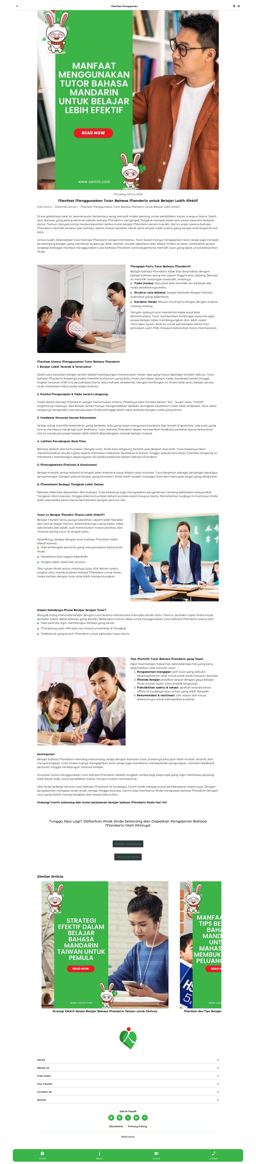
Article (41, 1099)
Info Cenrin (44, 206)
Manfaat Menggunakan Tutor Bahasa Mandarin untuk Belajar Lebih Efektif (130, 206)
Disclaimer (116, 1126)
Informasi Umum (66, 206)
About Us (43, 1067)
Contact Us (44, 1091)
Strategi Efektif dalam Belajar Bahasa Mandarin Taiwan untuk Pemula (105, 1011)
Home (41, 1059)
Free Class (44, 1075)
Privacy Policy (137, 1126)
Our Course (44, 1083)
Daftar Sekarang (128, 844)
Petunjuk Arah (128, 857)
